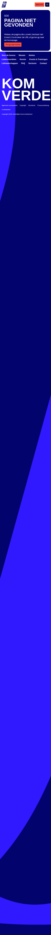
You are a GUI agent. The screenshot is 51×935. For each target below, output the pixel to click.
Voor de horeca (8, 55)
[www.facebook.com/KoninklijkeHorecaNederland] (2, 75)
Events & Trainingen (38, 59)
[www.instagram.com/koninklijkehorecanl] (48, 75)
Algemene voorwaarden (10, 105)
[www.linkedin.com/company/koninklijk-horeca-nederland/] (14, 75)
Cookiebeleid (6, 109)
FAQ (23, 63)
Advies (32, 55)
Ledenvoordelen (9, 59)
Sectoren (32, 63)
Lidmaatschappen (10, 63)
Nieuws (22, 55)
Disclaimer (31, 105)
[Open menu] (47, 4)
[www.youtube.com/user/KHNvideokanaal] (37, 75)
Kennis (23, 59)
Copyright (23, 105)
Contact (43, 63)
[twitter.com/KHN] (25, 75)
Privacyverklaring (43, 105)
